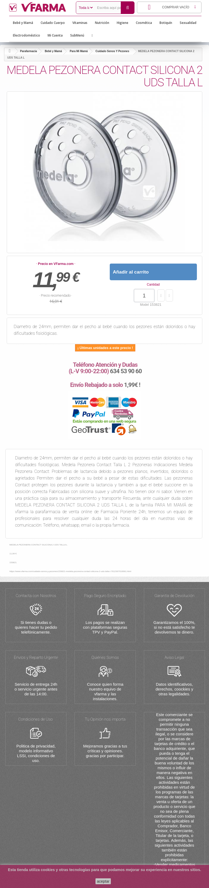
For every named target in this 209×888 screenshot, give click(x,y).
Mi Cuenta (55, 35)
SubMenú (77, 35)
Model (144, 305)
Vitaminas (79, 22)
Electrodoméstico (26, 35)
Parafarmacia (28, 51)
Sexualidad (188, 22)
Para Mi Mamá (79, 51)
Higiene (122, 22)
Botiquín (166, 22)
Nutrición (102, 22)
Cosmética (144, 22)
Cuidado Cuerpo (53, 22)
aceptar (103, 881)
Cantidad (153, 284)
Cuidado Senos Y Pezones (112, 51)
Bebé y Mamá (23, 22)
